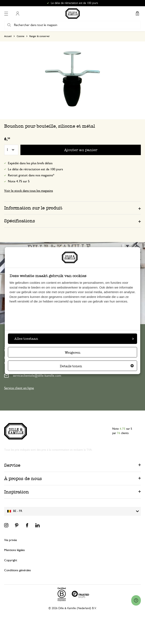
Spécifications (19, 220)
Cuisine (20, 36)
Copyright (10, 560)
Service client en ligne (19, 388)
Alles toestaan (74, 339)
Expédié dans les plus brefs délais (30, 163)
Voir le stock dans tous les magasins (28, 190)
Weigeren (72, 353)
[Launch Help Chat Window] (136, 600)
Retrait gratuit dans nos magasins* (31, 175)
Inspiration (16, 491)
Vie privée (10, 540)
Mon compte (17, 13)
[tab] (72, 207)
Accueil (8, 36)
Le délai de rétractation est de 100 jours (35, 169)
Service (12, 465)
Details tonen (97, 366)
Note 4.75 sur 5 (19, 181)
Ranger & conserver (39, 36)
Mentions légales (14, 550)
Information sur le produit (33, 207)
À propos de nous (23, 478)
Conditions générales (17, 570)
